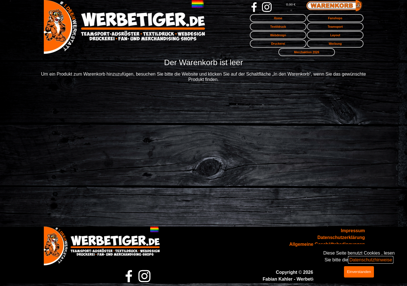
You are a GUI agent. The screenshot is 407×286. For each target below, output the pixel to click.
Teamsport (335, 26)
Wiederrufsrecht (347, 257)
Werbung (335, 43)
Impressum (353, 230)
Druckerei (278, 43)
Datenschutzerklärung (341, 237)
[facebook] (254, 7)
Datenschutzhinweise (370, 177)
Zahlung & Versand (344, 251)
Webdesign (278, 35)
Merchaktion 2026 (306, 52)
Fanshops (335, 18)
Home (278, 18)
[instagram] (266, 7)
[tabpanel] (321, 244)
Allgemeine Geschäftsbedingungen (327, 244)
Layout (335, 35)
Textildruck (278, 26)
